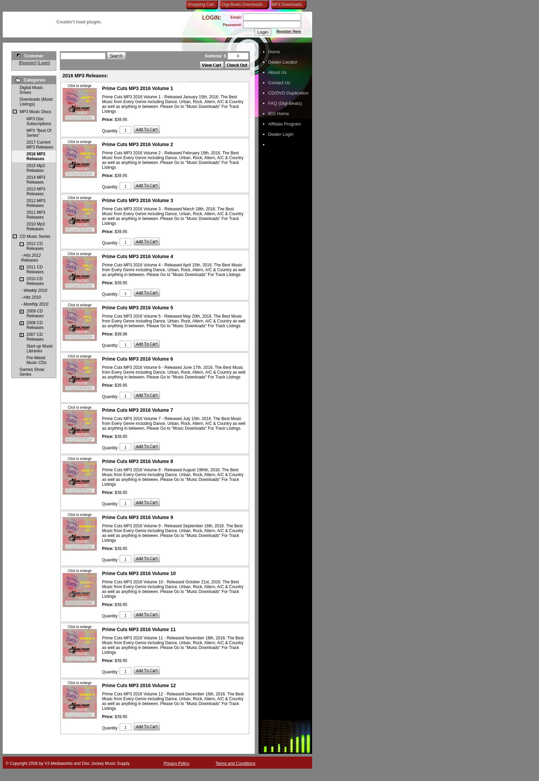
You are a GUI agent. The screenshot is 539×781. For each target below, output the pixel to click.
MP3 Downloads (286, 4)
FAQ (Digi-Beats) (285, 103)
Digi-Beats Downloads (242, 4)
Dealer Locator (282, 62)
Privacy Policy (176, 763)
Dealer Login (281, 134)
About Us (277, 72)
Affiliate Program (284, 123)
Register (27, 62)
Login (44, 62)
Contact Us (279, 82)
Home (274, 51)
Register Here (288, 31)
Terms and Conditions (235, 763)
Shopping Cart (201, 4)
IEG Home (278, 113)
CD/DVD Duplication (288, 93)
